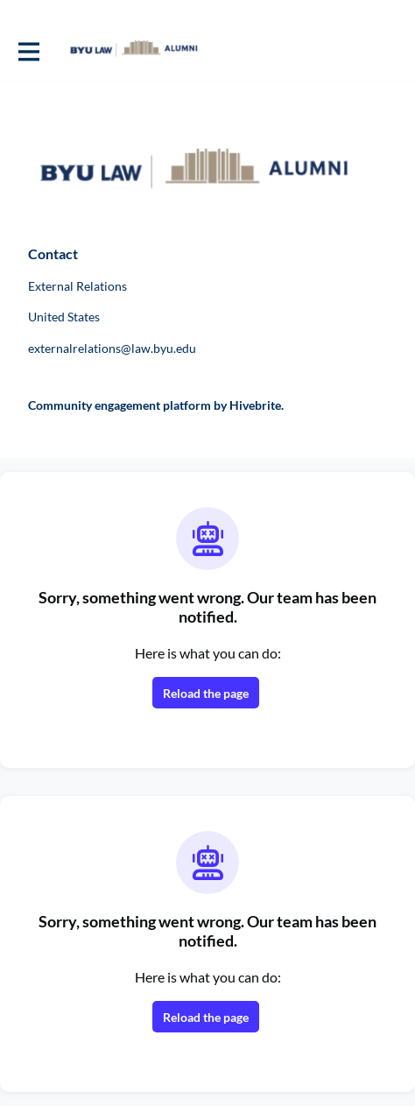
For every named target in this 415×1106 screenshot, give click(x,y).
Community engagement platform (119, 405)
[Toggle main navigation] (28, 50)
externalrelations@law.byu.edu (112, 348)
